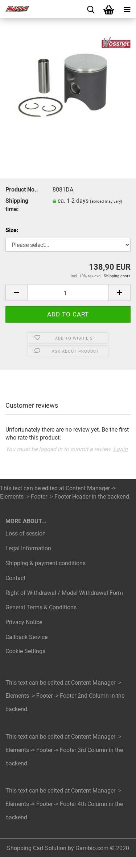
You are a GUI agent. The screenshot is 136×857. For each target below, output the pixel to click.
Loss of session (25, 533)
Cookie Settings (25, 651)
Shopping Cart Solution (36, 848)
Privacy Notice (23, 622)
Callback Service (26, 637)
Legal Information (28, 548)
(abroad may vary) (106, 201)
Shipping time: (16, 205)
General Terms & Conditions (41, 607)
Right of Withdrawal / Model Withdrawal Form (64, 592)
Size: (11, 230)
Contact (15, 578)
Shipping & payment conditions (45, 563)
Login (120, 449)
